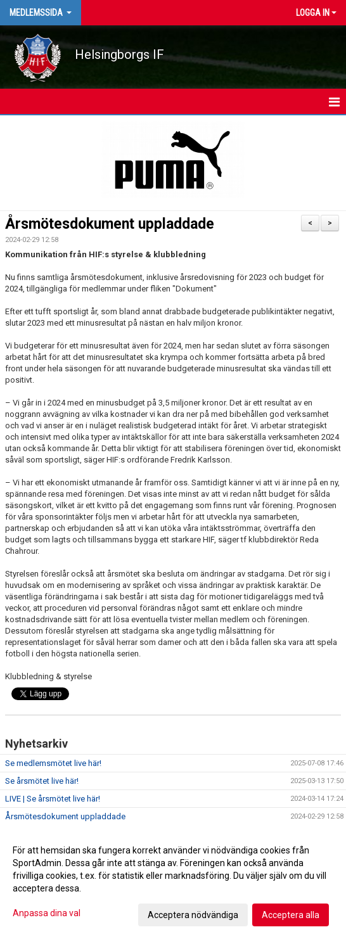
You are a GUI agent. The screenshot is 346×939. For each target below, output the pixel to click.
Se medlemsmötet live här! (53, 763)
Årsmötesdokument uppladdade (109, 224)
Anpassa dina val (46, 913)
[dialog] (173, 882)
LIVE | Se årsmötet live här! (52, 798)
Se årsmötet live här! (42, 781)
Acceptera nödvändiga (193, 915)
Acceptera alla (290, 915)
